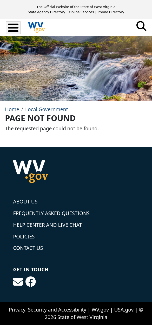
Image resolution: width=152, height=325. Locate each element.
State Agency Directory (46, 12)
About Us (25, 201)
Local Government (46, 109)
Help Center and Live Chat (47, 224)
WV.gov (100, 309)
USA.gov (124, 309)
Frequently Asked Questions (51, 213)
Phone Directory (111, 12)
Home (12, 109)
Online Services (81, 12)
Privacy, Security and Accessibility (47, 309)
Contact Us (28, 247)
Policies (24, 236)
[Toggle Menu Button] (13, 27)
